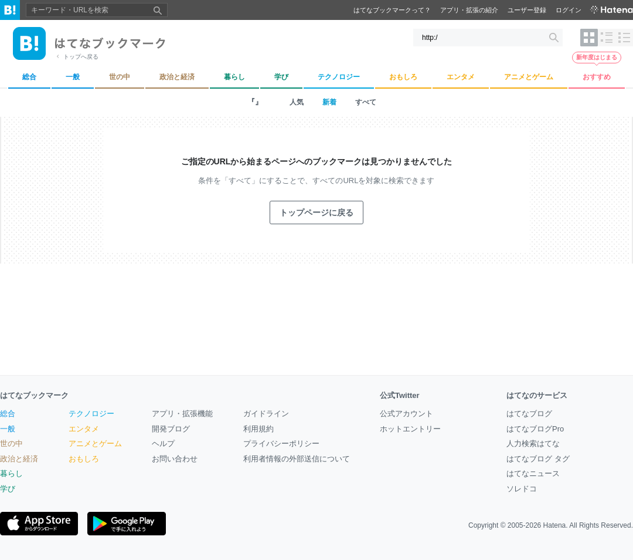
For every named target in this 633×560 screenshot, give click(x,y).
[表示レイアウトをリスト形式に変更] (606, 37)
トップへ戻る (80, 56)
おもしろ (84, 458)
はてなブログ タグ (538, 458)
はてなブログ (529, 413)
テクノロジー (91, 413)
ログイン (568, 10)
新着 (329, 102)
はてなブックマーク (34, 395)
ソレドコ (521, 488)
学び (7, 488)
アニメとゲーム (95, 443)
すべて (365, 102)
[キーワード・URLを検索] (488, 37)
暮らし (11, 473)
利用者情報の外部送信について (296, 458)
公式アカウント (406, 413)
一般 (7, 428)
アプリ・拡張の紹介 (469, 10)
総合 (7, 413)
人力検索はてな (533, 443)
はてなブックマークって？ (392, 10)
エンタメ (84, 428)
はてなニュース (533, 473)
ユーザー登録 (527, 10)
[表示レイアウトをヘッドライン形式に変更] (624, 37)
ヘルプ (163, 443)
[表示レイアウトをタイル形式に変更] (589, 37)
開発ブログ (171, 428)
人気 (297, 102)
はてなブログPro (535, 428)
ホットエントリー (410, 428)
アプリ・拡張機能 (182, 413)
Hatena (554, 525)
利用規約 (258, 428)
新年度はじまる (596, 57)
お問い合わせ (175, 458)
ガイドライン (266, 413)
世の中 (11, 443)
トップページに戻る (316, 212)
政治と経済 (19, 458)
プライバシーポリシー (281, 443)
